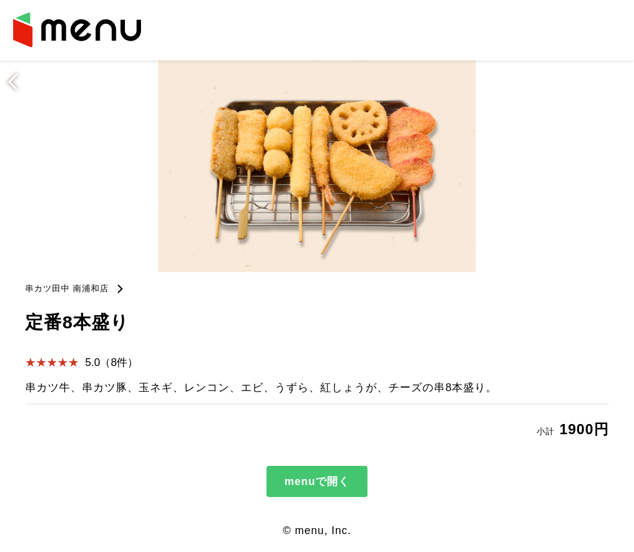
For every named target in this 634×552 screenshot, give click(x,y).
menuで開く (317, 481)
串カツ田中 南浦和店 (67, 288)
